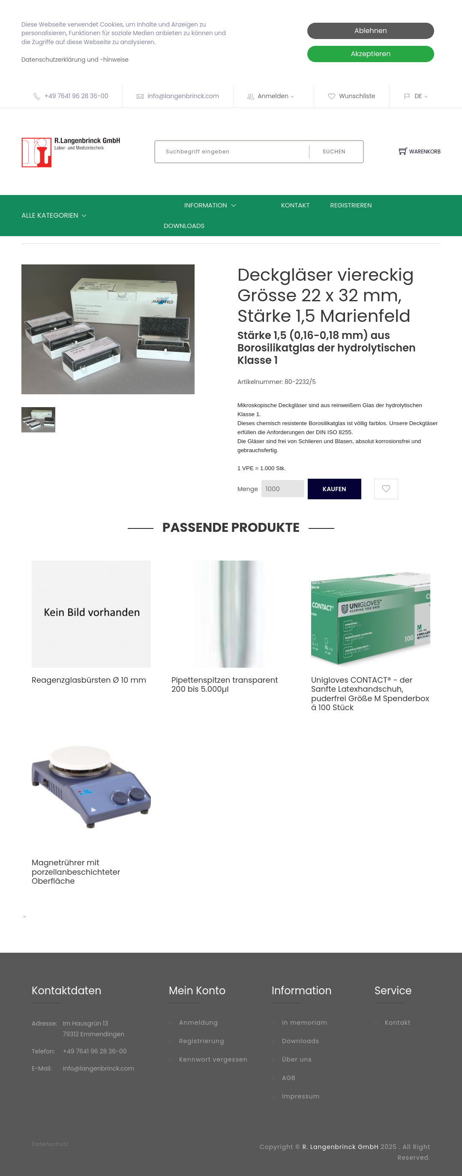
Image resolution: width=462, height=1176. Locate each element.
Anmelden (279, 96)
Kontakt (295, 205)
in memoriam (304, 1022)
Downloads (184, 225)
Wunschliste (351, 96)
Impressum (301, 1096)
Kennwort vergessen (213, 1059)
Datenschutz (50, 1144)
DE (418, 96)
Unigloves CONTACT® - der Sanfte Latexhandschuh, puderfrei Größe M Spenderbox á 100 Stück (370, 694)
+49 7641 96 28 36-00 (76, 96)
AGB (289, 1078)
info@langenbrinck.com (183, 96)
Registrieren (351, 205)
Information (212, 205)
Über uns (297, 1059)
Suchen (334, 151)
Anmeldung (198, 1022)
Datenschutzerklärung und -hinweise (75, 60)
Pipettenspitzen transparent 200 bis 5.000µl (224, 685)
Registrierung (201, 1041)
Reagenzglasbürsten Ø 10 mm (89, 680)
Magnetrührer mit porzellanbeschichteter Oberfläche (76, 871)
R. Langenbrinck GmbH (341, 1147)
